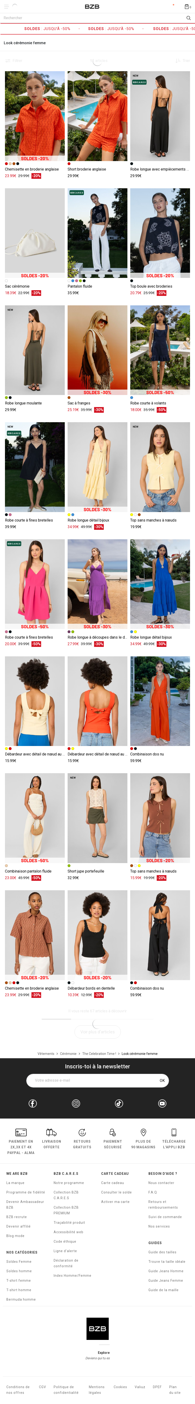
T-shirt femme (18, 1280)
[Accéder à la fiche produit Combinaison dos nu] (160, 701)
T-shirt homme (18, 1290)
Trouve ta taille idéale (167, 1262)
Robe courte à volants (148, 403)
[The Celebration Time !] (99, 1053)
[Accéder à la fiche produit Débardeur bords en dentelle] (97, 935)
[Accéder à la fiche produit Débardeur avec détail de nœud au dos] (35, 701)
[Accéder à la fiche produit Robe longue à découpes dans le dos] (97, 584)
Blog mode (15, 1236)
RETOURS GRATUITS (82, 1139)
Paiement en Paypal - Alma (21, 1142)
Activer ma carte (115, 1202)
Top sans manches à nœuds (153, 520)
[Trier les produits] (180, 61)
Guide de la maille (163, 1290)
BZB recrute (16, 1217)
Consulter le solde (116, 1192)
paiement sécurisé (113, 1139)
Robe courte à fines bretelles (29, 520)
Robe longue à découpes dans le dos (98, 637)
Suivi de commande (165, 1217)
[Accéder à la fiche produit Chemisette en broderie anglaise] (35, 116)
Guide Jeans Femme (165, 1280)
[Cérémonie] (68, 1053)
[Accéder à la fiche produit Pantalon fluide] (97, 233)
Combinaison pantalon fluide (28, 871)
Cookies (120, 1387)
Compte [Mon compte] (170, 6)
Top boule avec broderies (151, 286)
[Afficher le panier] (187, 6)
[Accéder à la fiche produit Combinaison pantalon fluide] (35, 818)
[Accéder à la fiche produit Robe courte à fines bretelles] (35, 467)
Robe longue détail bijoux (88, 520)
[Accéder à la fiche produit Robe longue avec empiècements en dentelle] (160, 116)
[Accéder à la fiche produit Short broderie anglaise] (97, 116)
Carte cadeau (112, 1183)
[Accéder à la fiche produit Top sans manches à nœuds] (160, 467)
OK (162, 1080)
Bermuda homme (21, 1299)
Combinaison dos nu (147, 754)
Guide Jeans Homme (166, 1271)
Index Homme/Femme (72, 1275)
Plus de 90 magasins (143, 1139)
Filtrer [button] (17, 61)
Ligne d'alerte (65, 1251)
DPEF (157, 1387)
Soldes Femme (19, 1262)
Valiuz (140, 1387)
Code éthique (65, 1241)
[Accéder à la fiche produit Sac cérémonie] (35, 233)
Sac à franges (79, 403)
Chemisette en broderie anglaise (32, 169)
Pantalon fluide (80, 286)
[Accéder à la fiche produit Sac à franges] (97, 350)
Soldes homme (19, 1271)
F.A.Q (152, 1192)
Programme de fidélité (25, 1192)
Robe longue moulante (23, 403)
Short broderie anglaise (87, 169)
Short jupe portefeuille (86, 871)
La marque (15, 1183)
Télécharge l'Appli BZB (174, 1139)
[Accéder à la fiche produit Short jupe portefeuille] (97, 818)
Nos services (159, 1226)
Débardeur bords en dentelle (91, 988)
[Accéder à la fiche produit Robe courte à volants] (160, 350)
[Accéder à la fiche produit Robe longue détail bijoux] (97, 467)
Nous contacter (161, 1183)
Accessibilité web (68, 1232)
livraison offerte (51, 1139)
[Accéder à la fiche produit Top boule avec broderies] (160, 233)
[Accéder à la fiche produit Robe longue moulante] (35, 350)
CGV (42, 1387)
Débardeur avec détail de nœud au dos (37, 754)
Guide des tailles (162, 1252)
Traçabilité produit (69, 1222)
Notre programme (69, 1183)
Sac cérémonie (17, 286)
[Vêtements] (46, 1053)
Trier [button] (186, 61)
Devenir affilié (18, 1226)
